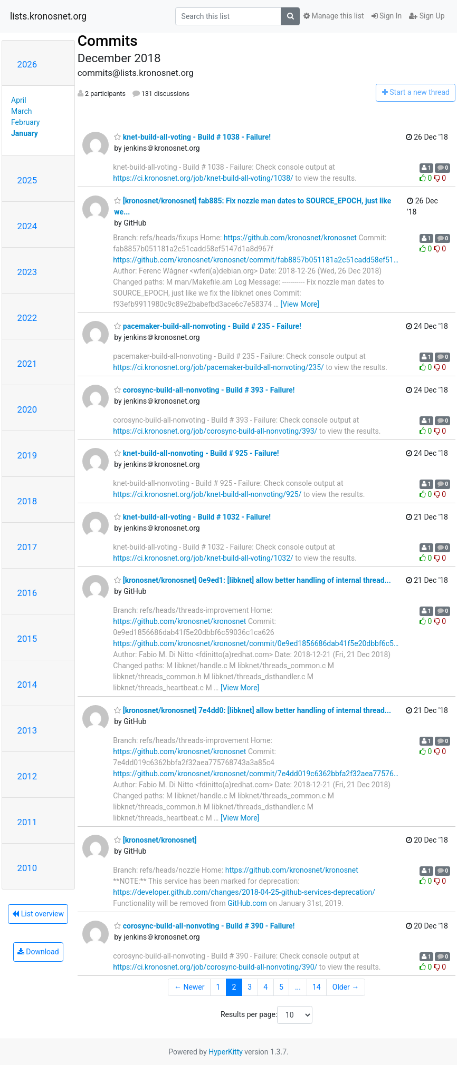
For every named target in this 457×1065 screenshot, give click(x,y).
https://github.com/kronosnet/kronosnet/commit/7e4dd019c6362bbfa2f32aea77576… (255, 773)
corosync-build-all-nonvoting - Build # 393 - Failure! (204, 390)
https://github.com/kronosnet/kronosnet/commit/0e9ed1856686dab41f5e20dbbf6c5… (255, 643)
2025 (27, 180)
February (25, 122)
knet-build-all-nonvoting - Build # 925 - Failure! (196, 453)
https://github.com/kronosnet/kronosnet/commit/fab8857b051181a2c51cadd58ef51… (255, 260)
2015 (27, 638)
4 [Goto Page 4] (265, 987)
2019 (27, 455)
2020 (27, 409)
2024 (27, 226)
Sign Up (426, 16)
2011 (27, 822)
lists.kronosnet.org (48, 16)
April (18, 100)
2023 (27, 272)
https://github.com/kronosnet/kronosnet (290, 237)
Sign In (387, 16)
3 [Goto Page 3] (249, 987)
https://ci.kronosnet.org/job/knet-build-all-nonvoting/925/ (207, 494)
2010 (27, 868)
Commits (108, 41)
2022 (27, 317)
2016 (27, 593)
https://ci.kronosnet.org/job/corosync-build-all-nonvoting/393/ (215, 431)
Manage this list (333, 16)
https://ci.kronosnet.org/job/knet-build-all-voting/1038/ (203, 178)
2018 (27, 501)
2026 (27, 64)
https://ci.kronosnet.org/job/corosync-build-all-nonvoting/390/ (215, 967)
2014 (27, 684)
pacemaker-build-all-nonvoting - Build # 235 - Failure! (207, 326)
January (24, 133)
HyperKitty (225, 1052)
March (21, 111)
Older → (345, 987)
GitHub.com (246, 903)
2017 (27, 547)
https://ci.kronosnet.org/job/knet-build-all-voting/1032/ (203, 558)
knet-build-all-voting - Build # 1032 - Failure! (192, 517)
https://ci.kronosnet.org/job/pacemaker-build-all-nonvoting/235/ (218, 367)
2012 (27, 776)
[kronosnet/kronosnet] (155, 840)
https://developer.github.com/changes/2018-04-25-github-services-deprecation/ (244, 892)
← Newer (189, 987)
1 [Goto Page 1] (218, 987)
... (298, 987)
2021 (27, 363)
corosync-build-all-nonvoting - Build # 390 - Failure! (204, 926)
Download (38, 951)
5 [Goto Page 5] (281, 987)
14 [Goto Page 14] (316, 987)
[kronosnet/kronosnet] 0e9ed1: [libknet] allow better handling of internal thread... (252, 580)
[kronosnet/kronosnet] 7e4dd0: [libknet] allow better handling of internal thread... (252, 710)
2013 (27, 730)
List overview (38, 914)
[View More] (299, 304)
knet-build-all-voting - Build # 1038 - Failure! (192, 137)
